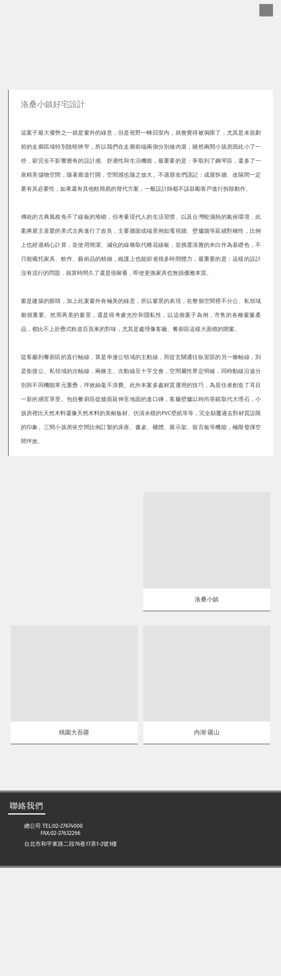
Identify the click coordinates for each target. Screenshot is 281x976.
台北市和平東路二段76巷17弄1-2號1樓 (70, 952)
